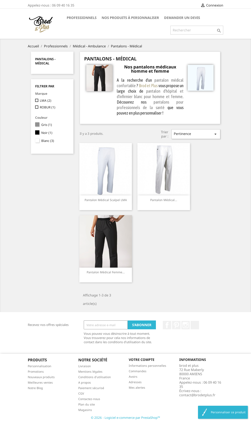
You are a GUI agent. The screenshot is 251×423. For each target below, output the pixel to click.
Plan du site (86, 404)
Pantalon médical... (163, 200)
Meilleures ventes (40, 382)
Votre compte (141, 359)
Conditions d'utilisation (94, 377)
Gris (46, 125)
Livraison (84, 366)
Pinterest (176, 325)
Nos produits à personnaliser (130, 17)
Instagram (185, 325)
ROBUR (47, 107)
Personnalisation (39, 366)
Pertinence (196, 134)
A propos (84, 382)
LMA (45, 100)
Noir (46, 133)
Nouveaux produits (41, 377)
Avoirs (133, 377)
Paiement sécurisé (91, 388)
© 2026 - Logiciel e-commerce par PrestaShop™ (125, 417)
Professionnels (82, 17)
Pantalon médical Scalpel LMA (106, 200)
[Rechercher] (196, 30)
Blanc (47, 141)
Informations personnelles (147, 366)
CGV (81, 393)
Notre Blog (35, 388)
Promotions (36, 372)
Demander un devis (182, 17)
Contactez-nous (89, 399)
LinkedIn (195, 325)
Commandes (137, 371)
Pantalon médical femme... (106, 272)
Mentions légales (90, 372)
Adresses (135, 382)
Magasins (85, 410)
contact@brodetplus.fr (197, 395)
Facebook (167, 325)
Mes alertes (137, 388)
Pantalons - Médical (45, 61)
